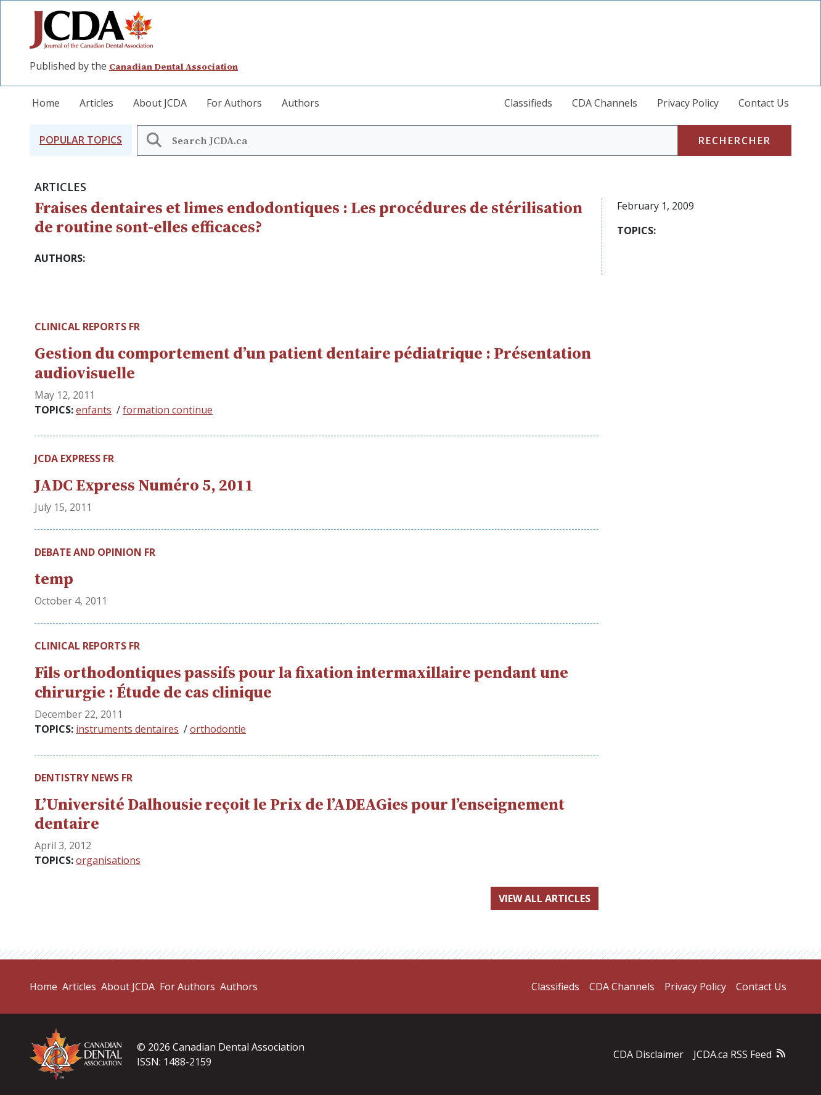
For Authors (234, 103)
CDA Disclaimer (648, 1054)
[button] (80, 140)
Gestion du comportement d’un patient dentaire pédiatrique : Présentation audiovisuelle (313, 362)
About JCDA (160, 103)
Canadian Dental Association (173, 66)
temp (54, 579)
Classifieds (528, 103)
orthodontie (218, 729)
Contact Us (763, 103)
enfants (94, 410)
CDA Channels (604, 103)
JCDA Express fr (74, 458)
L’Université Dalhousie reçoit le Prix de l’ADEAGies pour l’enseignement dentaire (300, 813)
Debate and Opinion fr (95, 552)
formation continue (168, 410)
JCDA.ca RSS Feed (732, 1054)
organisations (108, 860)
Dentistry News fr (84, 777)
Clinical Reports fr (87, 326)
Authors (300, 103)
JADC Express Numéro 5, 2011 (144, 485)
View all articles (544, 898)
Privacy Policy (688, 103)
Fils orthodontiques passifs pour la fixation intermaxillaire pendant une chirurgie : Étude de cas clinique (301, 681)
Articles (96, 103)
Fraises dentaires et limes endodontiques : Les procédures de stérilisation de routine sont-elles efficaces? (308, 217)
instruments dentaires (127, 729)
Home (46, 103)
